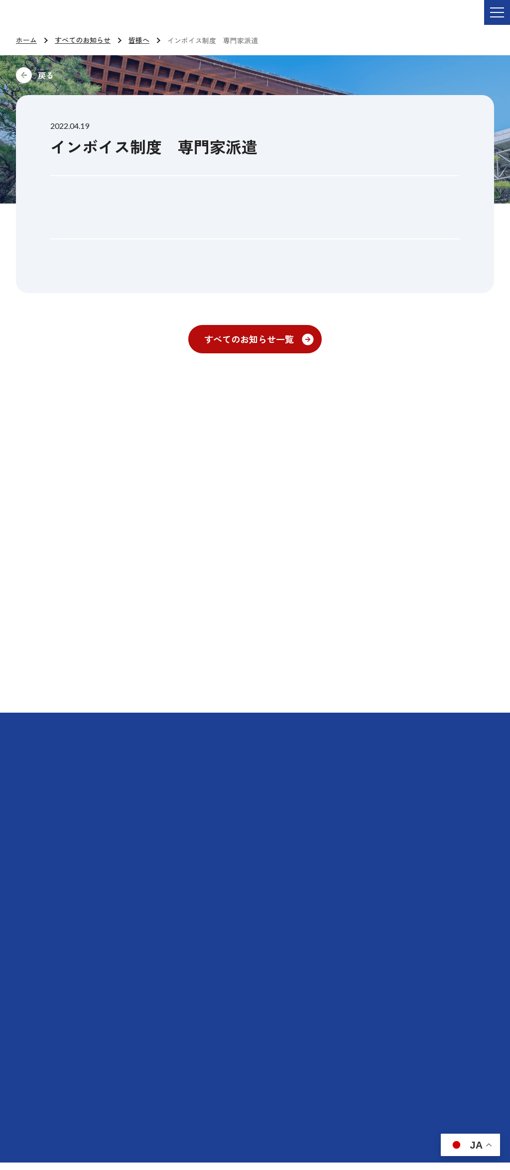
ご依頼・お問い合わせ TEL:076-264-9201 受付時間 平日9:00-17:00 (146, 19)
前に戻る (112, 75)
